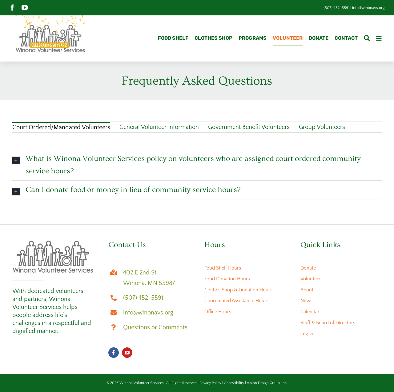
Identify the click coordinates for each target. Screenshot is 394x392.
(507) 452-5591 (336, 8)
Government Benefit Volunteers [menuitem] (249, 127)
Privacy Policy (210, 383)
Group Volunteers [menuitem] (322, 127)
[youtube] (25, 8)
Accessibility (234, 383)
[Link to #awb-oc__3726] (379, 38)
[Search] (367, 38)
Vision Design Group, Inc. (267, 383)
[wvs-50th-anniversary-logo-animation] (50, 18)
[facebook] (12, 8)
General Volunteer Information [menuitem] (159, 127)
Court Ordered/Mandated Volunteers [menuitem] (61, 127)
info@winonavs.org (368, 8)
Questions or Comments (155, 327)
